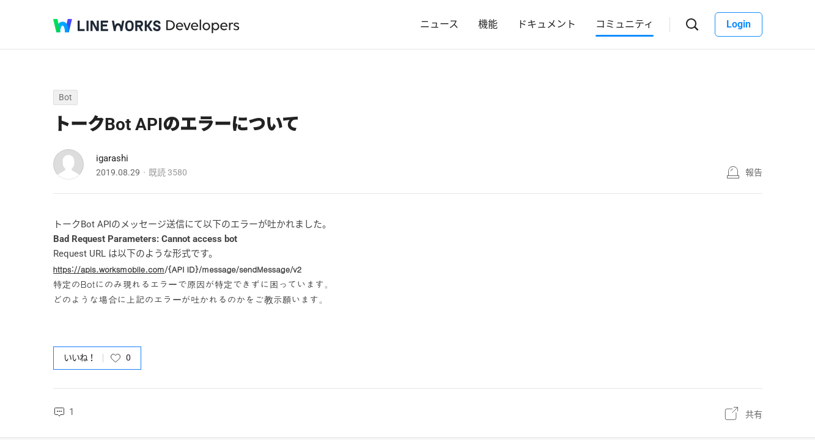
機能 (488, 24)
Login (738, 24)
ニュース (439, 24)
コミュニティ (625, 24)
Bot (65, 97)
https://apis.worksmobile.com (108, 269)
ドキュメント (546, 24)
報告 (753, 172)
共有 (753, 414)
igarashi (112, 158)
